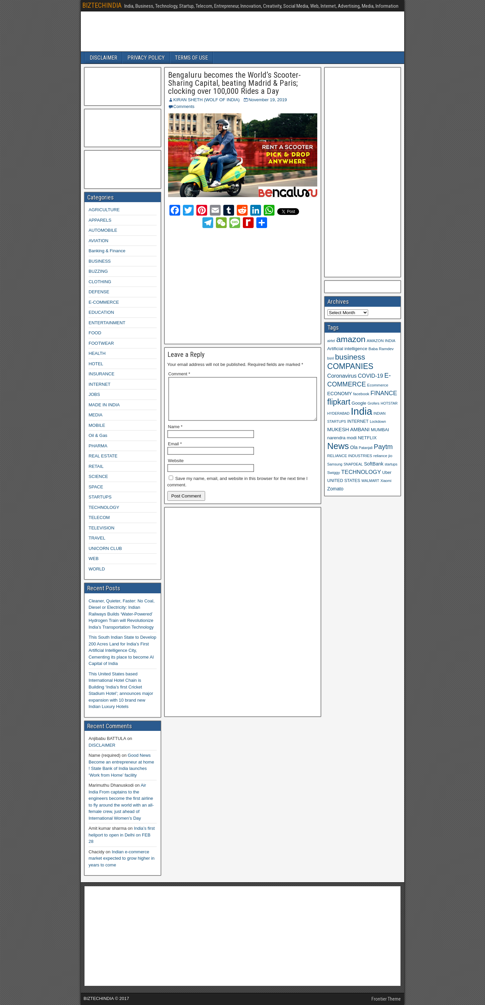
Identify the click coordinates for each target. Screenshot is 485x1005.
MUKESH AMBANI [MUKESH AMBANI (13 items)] (348, 429)
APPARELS (100, 220)
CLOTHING (100, 281)
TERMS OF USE (191, 57)
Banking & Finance (107, 250)
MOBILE (97, 425)
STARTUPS (100, 496)
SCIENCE (98, 476)
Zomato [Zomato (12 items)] (335, 488)
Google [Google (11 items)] (359, 403)
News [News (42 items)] (338, 446)
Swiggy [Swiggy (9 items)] (333, 472)
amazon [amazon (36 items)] (350, 339)
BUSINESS (100, 261)
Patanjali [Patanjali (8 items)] (366, 448)
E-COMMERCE (104, 302)
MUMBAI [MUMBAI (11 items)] (380, 429)
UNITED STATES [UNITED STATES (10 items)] (343, 480)
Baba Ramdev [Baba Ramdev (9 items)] (381, 348)
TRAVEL (97, 538)
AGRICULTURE (104, 209)
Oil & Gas (98, 435)
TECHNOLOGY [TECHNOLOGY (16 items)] (361, 472)
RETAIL (96, 466)
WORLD (97, 568)
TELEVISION (102, 527)
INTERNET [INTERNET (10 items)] (357, 421)
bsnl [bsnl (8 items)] (330, 358)
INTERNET (99, 384)
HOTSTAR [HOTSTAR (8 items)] (389, 403)
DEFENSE (99, 291)
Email (175, 451)
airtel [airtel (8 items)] (331, 341)
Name (175, 434)
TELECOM (99, 517)
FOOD (95, 332)
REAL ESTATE (103, 455)
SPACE (96, 486)
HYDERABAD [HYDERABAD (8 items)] (338, 413)
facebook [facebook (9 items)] (361, 394)
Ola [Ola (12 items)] (354, 447)
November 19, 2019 (268, 99)
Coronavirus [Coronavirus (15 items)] (342, 376)
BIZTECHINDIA (102, 5)
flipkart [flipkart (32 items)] (339, 402)
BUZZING (98, 271)
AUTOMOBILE (103, 230)
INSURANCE (102, 373)
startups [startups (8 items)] (391, 464)
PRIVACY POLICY (146, 57)
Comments (184, 106)
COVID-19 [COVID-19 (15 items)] (370, 376)
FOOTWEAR (101, 343)
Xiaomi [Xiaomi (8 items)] (385, 481)
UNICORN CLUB (105, 548)
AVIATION (98, 240)
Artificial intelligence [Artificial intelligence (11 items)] (347, 348)
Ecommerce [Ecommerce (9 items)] (377, 385)
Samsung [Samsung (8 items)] (335, 464)
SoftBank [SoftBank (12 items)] (374, 464)
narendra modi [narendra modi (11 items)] (342, 437)
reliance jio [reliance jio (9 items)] (383, 455)
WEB (94, 558)
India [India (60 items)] (361, 411)
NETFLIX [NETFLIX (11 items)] (367, 437)
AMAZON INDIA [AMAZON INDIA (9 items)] (381, 340)
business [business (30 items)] (350, 356)
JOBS (94, 394)
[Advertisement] (227, 285)
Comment (179, 373)
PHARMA (98, 445)
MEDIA (95, 414)
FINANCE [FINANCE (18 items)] (383, 393)
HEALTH (97, 353)
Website (176, 468)
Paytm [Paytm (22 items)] (383, 446)
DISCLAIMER (103, 57)
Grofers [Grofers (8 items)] (373, 403)
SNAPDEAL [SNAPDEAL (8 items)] (353, 464)
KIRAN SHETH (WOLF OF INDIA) (206, 99)
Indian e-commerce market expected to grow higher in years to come (122, 858)
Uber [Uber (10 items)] (386, 472)
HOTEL (96, 363)
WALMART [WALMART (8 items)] (370, 481)
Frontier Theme (386, 999)
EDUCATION (101, 312)
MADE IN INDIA (104, 404)
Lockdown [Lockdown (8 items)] (378, 421)
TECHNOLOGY (104, 507)
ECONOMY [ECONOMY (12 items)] (339, 393)
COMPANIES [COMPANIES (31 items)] (350, 366)
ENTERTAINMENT (107, 322)
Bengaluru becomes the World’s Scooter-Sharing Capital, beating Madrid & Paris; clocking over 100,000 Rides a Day (234, 83)
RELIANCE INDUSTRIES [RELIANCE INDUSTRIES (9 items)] (349, 455)
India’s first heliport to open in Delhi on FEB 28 (122, 835)
